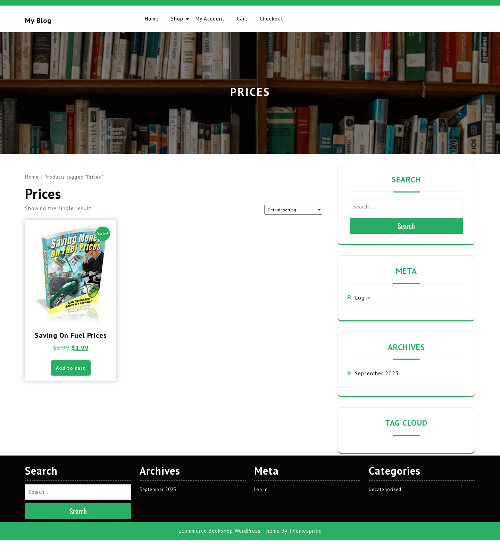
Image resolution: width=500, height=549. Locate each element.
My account (210, 18)
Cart (242, 18)
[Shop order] (293, 210)
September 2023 (377, 373)
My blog (38, 20)
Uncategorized (385, 381)
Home (152, 18)
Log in (363, 297)
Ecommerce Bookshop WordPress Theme (229, 422)
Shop (177, 18)
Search (406, 226)
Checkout (271, 18)
